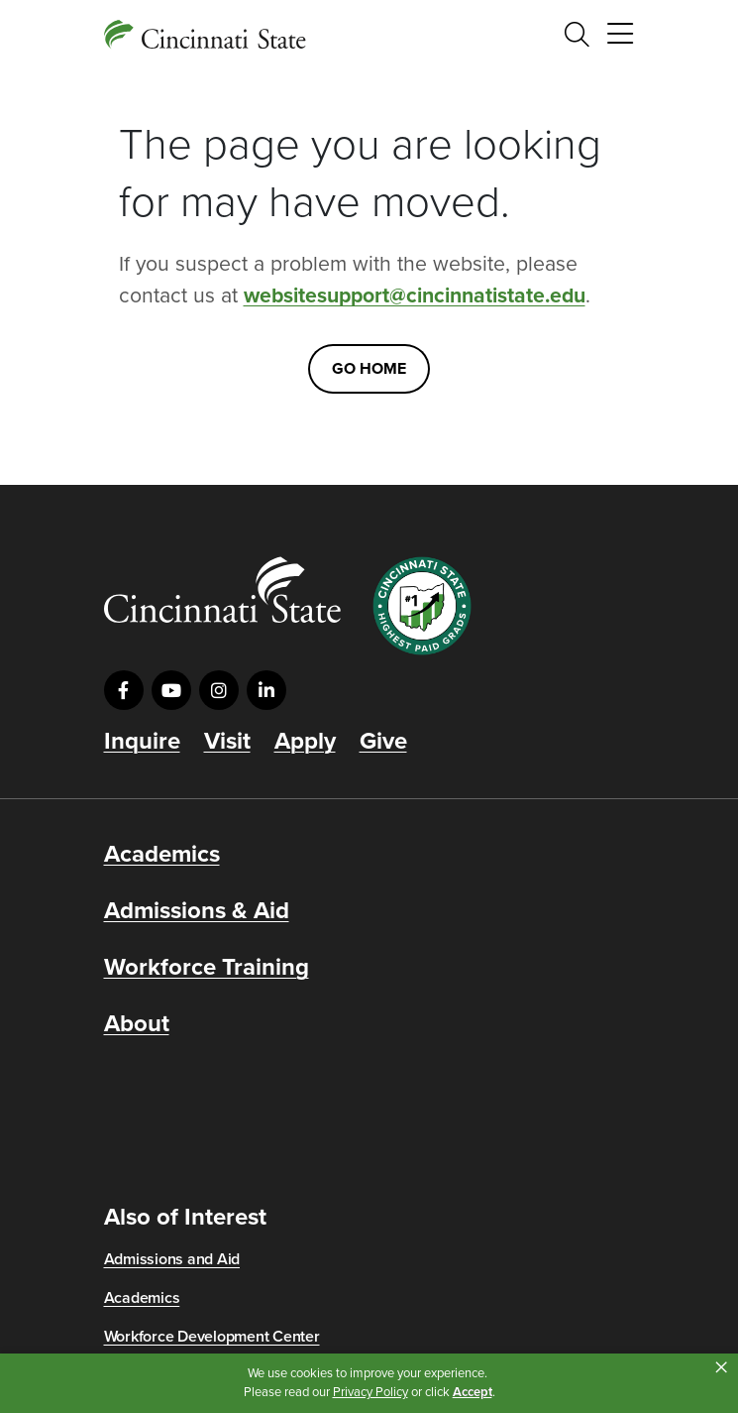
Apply (305, 742)
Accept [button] (472, 1392)
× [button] (721, 1367)
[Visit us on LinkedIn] (266, 690)
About (136, 1024)
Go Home (369, 369)
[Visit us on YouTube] (171, 690)
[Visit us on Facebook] (124, 690)
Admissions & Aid (196, 911)
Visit (227, 742)
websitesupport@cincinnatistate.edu (414, 295)
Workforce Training (206, 968)
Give (383, 742)
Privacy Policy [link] (370, 1392)
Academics (162, 855)
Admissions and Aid (172, 1259)
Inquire (142, 742)
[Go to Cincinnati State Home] (222, 589)
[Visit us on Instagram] (219, 690)
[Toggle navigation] (620, 35)
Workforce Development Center (212, 1337)
